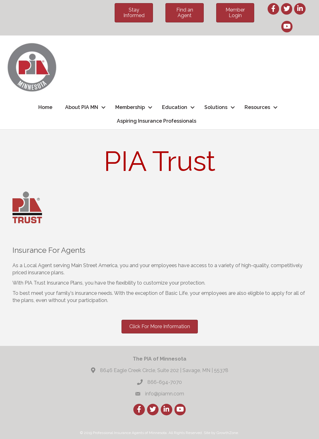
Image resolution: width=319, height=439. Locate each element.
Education (174, 107)
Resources (257, 107)
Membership (130, 107)
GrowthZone (227, 433)
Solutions (215, 107)
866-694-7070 (164, 382)
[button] (134, 12)
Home (45, 107)
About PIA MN (81, 107)
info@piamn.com (164, 394)
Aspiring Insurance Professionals (156, 121)
